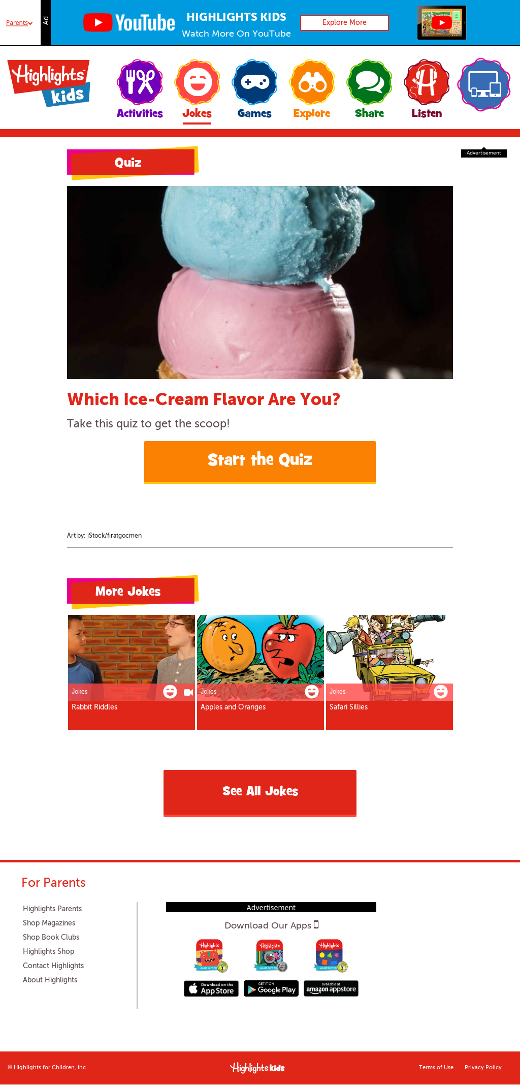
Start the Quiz (260, 461)
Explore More (344, 22)
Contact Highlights (53, 966)
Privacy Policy (483, 1068)
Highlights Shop (48, 951)
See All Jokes (260, 792)
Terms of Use (436, 1068)
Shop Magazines (49, 923)
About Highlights (50, 980)
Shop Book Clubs (51, 937)
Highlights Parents (52, 909)
